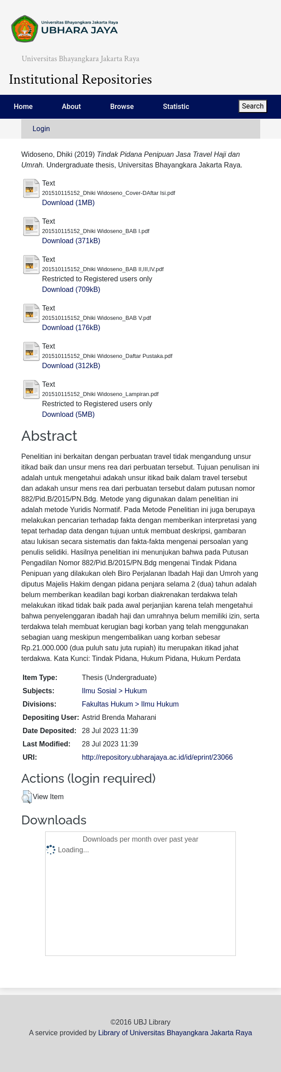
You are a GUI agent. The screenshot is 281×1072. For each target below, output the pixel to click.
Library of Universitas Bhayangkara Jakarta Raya (175, 1033)
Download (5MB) (68, 414)
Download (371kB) (71, 241)
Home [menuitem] (23, 106)
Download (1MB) (68, 202)
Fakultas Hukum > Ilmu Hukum (130, 704)
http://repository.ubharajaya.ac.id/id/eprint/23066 (157, 757)
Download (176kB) (71, 327)
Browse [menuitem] (122, 106)
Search (253, 106)
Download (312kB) (71, 365)
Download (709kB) (71, 289)
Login (41, 128)
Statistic (176, 106)
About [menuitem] (71, 106)
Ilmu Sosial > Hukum (114, 691)
